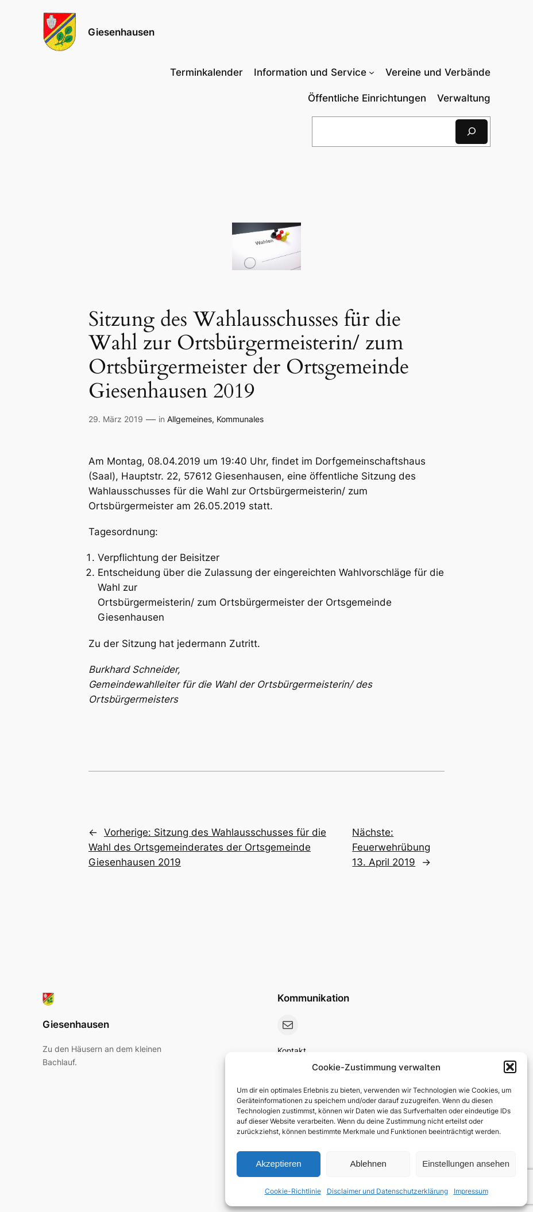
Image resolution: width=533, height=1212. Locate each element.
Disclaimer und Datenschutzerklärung (387, 1191)
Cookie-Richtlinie (293, 1191)
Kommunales (240, 419)
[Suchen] (471, 131)
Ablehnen (368, 1163)
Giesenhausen (121, 32)
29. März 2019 (115, 419)
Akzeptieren (278, 1163)
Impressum (471, 1191)
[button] (510, 1067)
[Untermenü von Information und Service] (314, 72)
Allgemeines (189, 419)
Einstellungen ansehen (465, 1163)
